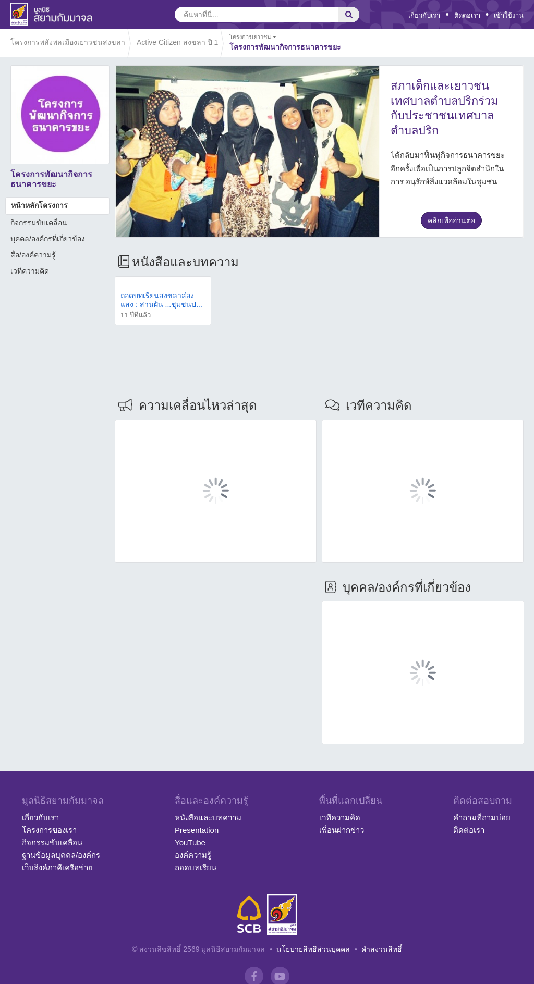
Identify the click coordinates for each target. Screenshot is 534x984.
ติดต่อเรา (467, 15)
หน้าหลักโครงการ (39, 205)
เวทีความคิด (29, 271)
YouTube (190, 842)
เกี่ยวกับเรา (424, 15)
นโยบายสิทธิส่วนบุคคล (313, 949)
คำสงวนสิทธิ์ (381, 949)
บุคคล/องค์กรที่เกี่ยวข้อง (47, 239)
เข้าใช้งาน (509, 15)
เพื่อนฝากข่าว (341, 830)
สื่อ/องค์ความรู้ (33, 255)
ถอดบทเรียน (195, 867)
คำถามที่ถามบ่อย (482, 817)
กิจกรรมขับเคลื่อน (38, 222)
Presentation (197, 830)
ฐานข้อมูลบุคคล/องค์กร (61, 855)
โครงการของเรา (49, 830)
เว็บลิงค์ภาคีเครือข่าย (57, 867)
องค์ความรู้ (193, 855)
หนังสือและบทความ (208, 817)
